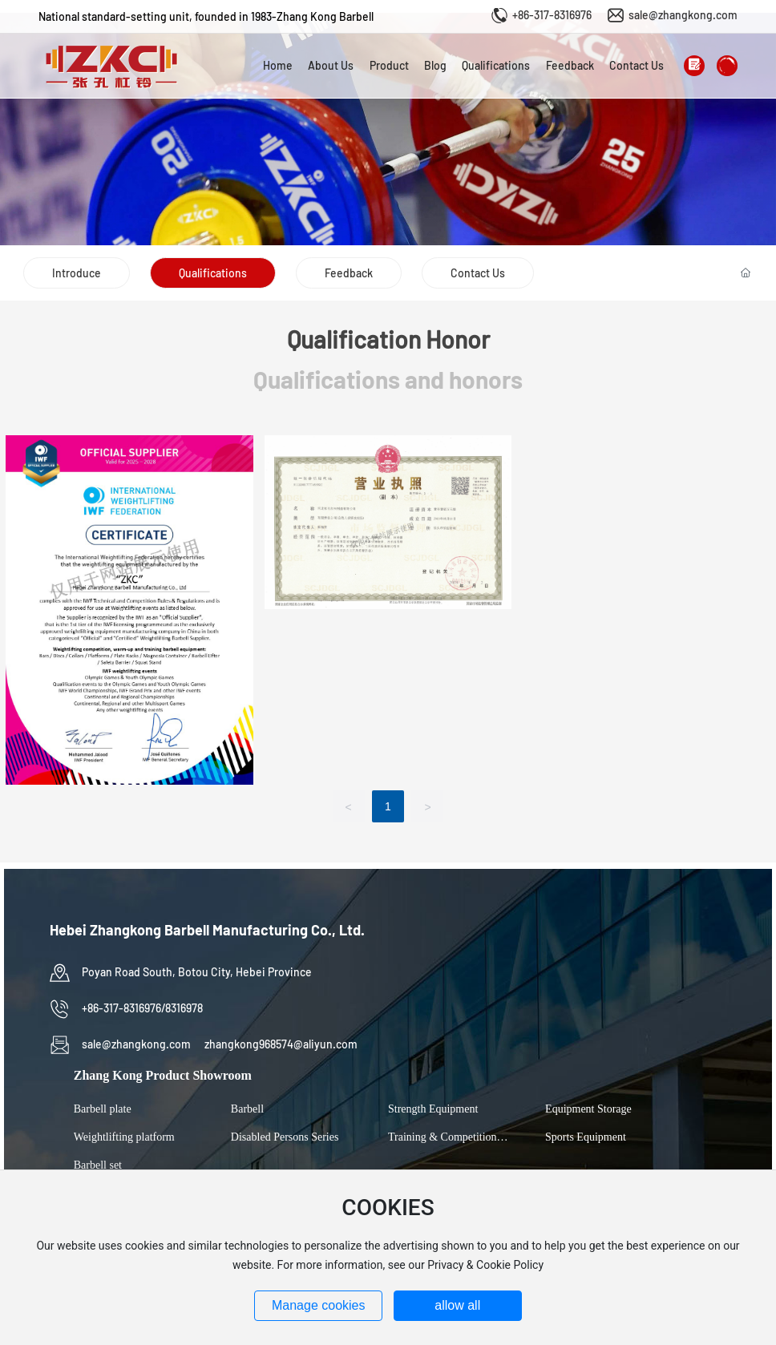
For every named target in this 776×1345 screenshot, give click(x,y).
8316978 (184, 1008)
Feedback (349, 273)
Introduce (76, 273)
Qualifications (213, 273)
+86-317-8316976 (552, 15)
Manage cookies (319, 1305)
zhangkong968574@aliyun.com (281, 1044)
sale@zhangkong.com (683, 15)
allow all (457, 1305)
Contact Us (478, 273)
